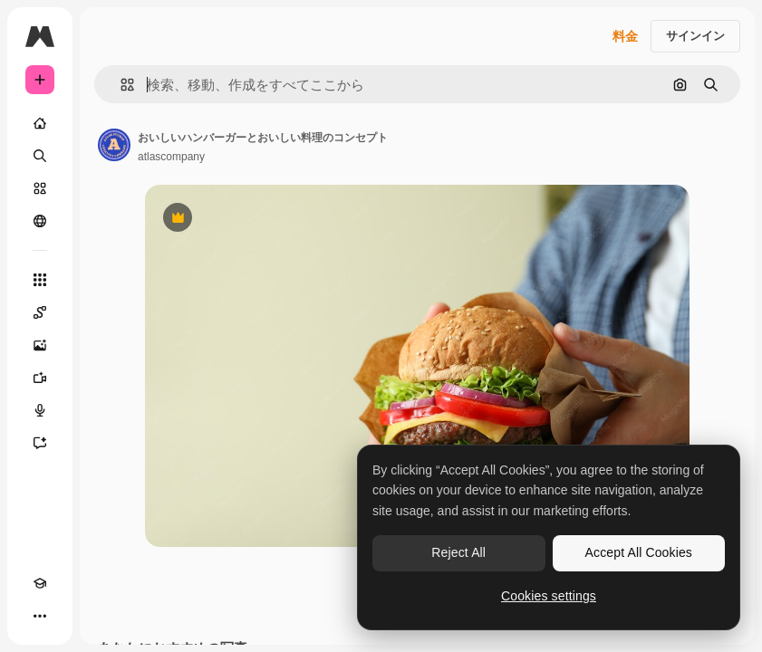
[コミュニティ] (39, 220)
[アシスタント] (39, 442)
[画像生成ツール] (39, 345)
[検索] (39, 155)
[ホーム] (39, 123)
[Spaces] (39, 312)
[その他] (39, 615)
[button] (120, 84)
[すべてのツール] (39, 279)
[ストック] (39, 188)
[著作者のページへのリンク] (114, 145)
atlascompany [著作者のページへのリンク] (171, 156)
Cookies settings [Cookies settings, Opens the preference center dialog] (548, 596)
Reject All (458, 552)
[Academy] (39, 583)
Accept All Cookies (638, 552)
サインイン (695, 36)
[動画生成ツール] (39, 377)
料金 (625, 36)
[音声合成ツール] (39, 410)
